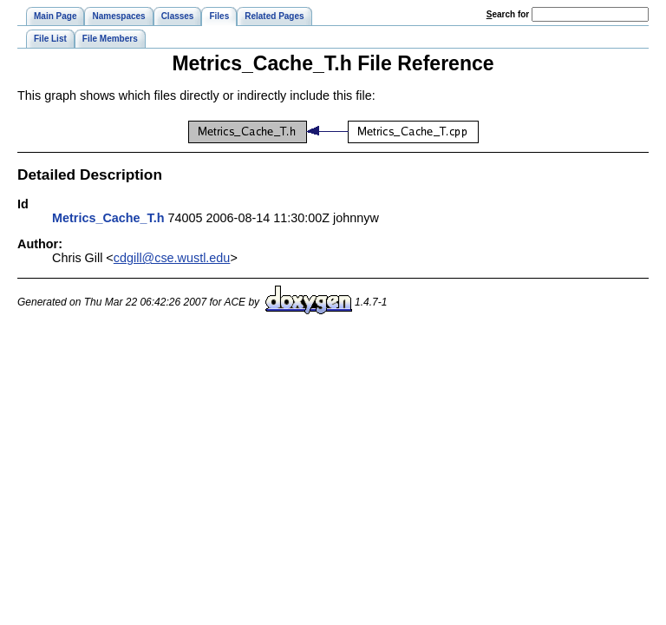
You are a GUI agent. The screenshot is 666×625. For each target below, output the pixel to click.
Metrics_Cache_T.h (108, 218)
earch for (508, 14)
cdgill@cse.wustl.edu (172, 258)
